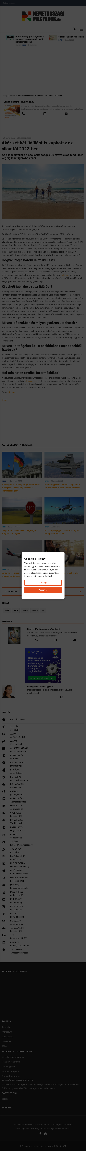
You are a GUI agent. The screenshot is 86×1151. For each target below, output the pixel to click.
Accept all (43, 590)
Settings (43, 583)
